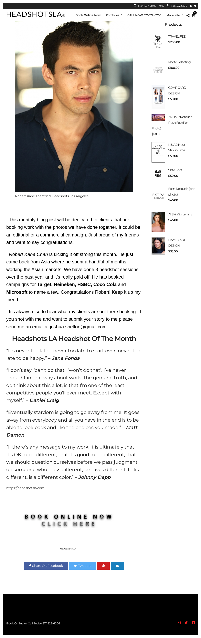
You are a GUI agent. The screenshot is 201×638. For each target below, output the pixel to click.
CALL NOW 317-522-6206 (144, 15)
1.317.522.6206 (177, 5)
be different (42, 454)
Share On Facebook (46, 566)
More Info (173, 15)
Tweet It (82, 566)
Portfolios (112, 15)
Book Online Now (88, 15)
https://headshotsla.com (25, 488)
